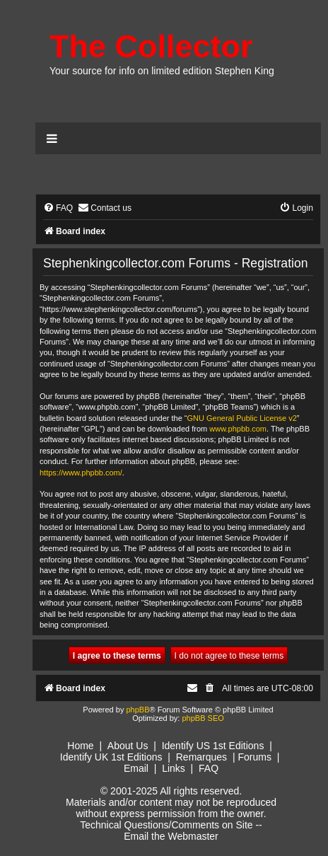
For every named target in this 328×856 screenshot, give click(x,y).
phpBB (137, 709)
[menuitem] (58, 208)
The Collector (151, 46)
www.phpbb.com (237, 428)
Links (173, 768)
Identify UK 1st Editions (111, 757)
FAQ (208, 768)
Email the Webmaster (171, 836)
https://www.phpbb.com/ (81, 472)
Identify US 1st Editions (213, 745)
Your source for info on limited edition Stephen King (161, 70)
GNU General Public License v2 (242, 418)
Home (80, 745)
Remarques (201, 757)
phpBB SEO (202, 718)
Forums (254, 757)
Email (136, 768)
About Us (127, 745)
